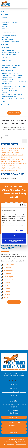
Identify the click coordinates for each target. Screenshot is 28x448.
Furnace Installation (10, 52)
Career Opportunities (14, 429)
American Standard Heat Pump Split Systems (14, 83)
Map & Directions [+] (14, 411)
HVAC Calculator (14, 432)
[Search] (14, 135)
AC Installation (8, 39)
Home (3, 11)
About (4, 18)
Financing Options (14, 422)
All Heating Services (10, 55)
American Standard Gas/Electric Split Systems (12, 74)
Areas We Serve (8, 20)
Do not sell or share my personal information (14, 241)
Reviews (5, 27)
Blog (3, 102)
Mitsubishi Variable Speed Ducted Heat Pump (12, 95)
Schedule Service (14, 113)
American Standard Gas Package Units (11, 79)
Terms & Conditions (21, 444)
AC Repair (6, 37)
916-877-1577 (14, 388)
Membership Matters (10, 22)
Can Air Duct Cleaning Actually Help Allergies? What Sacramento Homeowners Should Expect (12, 150)
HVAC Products (7, 70)
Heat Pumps (5, 58)
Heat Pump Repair (9, 63)
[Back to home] (5, 3)
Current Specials (14, 425)
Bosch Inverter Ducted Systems (11, 91)
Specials (5, 29)
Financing (5, 105)
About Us (4, 15)
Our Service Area (14, 302)
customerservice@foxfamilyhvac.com (14, 392)
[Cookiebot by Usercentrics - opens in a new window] (20, 205)
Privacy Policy (10, 444)
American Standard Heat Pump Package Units (14, 87)
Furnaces (5, 45)
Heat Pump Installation (11, 65)
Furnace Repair (8, 50)
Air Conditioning (8, 32)
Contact (4, 108)
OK (14, 235)
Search (3, 138)
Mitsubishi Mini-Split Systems (13, 99)
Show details (19, 230)
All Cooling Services (10, 42)
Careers (5, 24)
